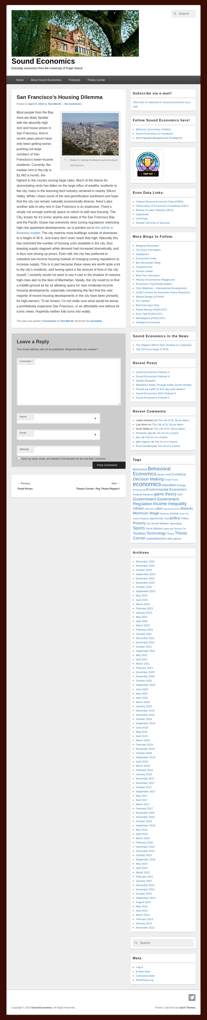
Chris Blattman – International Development (161, 288)
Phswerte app (144, 433)
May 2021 (141, 655)
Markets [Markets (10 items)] (187, 508)
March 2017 (143, 804)
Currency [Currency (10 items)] (179, 474)
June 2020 (142, 689)
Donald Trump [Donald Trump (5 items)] (171, 479)
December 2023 (145, 578)
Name (23, 416)
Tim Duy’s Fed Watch (148, 249)
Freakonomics (144, 266)
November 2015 (145, 850)
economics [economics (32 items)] (147, 484)
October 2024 (144, 569)
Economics (49, 321)
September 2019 (145, 723)
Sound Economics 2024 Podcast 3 (156, 393)
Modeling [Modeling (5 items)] (164, 513)
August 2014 (143, 902)
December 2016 (145, 812)
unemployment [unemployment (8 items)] (156, 538)
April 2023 (142, 599)
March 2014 (143, 914)
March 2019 (143, 740)
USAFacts (142, 218)
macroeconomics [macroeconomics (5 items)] (172, 509)
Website (24, 449)
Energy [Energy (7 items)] (181, 485)
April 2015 (142, 867)
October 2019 (144, 719)
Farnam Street (144, 271)
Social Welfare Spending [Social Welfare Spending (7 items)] (166, 523)
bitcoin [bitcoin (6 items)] (160, 474)
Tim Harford (143, 300)
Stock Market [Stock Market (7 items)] (154, 528)
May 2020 (141, 693)
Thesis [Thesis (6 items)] (170, 533)
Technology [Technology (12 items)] (156, 533)
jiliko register (143, 441)
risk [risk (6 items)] (148, 523)
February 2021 (144, 667)
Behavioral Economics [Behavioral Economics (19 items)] (152, 471)
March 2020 (143, 702)
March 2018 (143, 765)
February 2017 (144, 808)
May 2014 (141, 906)
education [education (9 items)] (169, 485)
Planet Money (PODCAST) (151, 309)
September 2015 (145, 859)
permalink (96, 321)
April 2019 (142, 736)
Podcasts (74, 80)
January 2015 (144, 880)
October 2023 (144, 586)
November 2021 (145, 642)
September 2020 (145, 684)
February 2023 (144, 608)
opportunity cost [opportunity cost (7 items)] (159, 518)
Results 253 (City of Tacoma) (153, 222)
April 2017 (142, 800)
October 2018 (144, 753)
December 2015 (145, 846)
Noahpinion (142, 254)
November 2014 (145, 889)
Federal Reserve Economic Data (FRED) (160, 201)
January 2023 (144, 612)
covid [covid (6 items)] (168, 474)
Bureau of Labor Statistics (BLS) (154, 210)
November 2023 (145, 582)
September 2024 (145, 574)
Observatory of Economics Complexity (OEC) (162, 205)
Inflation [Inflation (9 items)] (138, 508)
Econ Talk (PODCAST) (149, 313)
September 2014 (145, 897)
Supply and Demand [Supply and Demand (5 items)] (172, 528)
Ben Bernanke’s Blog (148, 262)
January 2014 (144, 923)
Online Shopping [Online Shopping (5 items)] (141, 518)
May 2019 (141, 731)
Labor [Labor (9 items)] (158, 508)
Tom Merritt (54, 104)
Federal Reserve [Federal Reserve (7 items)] (143, 494)
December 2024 (145, 561)
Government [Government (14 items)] (144, 499)
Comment (26, 361)
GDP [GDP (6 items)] (180, 494)
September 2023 (145, 591)
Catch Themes (187, 1007)
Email (23, 432)
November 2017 (145, 783)
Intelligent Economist (148, 322)
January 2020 (144, 706)
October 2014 (144, 893)
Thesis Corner (96, 80)
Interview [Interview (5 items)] (149, 509)
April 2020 (142, 697)
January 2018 (144, 774)
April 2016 (142, 834)
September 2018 (145, 757)
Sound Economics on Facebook (154, 133)
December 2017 (145, 778)
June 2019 (142, 727)
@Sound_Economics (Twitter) (153, 129)
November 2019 (145, 714)
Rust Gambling (144, 445)
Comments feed (145, 975)
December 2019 (145, 710)
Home (19, 80)
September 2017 (145, 791)
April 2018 (142, 761)
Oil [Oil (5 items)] (187, 513)
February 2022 (144, 629)
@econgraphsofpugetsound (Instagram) (159, 137)
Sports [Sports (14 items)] (139, 528)
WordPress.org (144, 980)
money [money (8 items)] (174, 513)
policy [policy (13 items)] (175, 518)
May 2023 (141, 595)
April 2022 (142, 621)
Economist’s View (146, 258)
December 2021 (145, 638)
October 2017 (144, 787)
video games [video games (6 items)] (174, 538)
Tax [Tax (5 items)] (184, 528)
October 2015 (144, 855)
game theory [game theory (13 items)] (165, 494)
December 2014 (145, 885)
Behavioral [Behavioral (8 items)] (140, 469)
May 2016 (141, 829)
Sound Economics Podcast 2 (152, 397)
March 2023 (143, 604)
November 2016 (145, 817)
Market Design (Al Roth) (150, 296)
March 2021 (143, 663)
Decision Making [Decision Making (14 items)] (148, 479)
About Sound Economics (46, 80)
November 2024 (145, 565)
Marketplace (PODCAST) (150, 318)
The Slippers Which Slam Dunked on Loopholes (164, 345)
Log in (139, 967)
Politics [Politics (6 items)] (185, 518)
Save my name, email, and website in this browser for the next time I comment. (63, 458)
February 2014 (144, 919)
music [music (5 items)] (182, 513)
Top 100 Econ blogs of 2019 (152, 349)
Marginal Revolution (147, 245)
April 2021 (142, 659)
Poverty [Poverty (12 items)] (139, 523)
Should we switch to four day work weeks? (160, 389)
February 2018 (144, 770)
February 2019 (144, 744)
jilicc (138, 437)
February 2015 (144, 876)
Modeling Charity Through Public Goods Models (164, 384)
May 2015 (141, 863)
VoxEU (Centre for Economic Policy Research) (163, 292)
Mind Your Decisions (148, 275)
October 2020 (144, 680)
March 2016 (143, 838)
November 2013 (145, 927)
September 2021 (145, 650)
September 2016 (145, 825)
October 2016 (144, 821)
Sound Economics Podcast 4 (152, 372)
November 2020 (145, 676)
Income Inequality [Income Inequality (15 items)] (170, 503)
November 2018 (145, 748)
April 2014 (142, 910)
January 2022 (144, 633)
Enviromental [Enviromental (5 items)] (139, 490)
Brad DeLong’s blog (147, 305)
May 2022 (141, 616)
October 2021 (144, 646)
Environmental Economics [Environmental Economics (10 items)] (166, 489)
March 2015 (143, 872)
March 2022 (143, 625)
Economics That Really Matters (154, 283)
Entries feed (143, 971)
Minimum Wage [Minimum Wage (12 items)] (146, 513)
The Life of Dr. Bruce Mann (173, 420)
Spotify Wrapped (145, 380)
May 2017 (141, 795)
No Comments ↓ (74, 104)
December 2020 (145, 672)
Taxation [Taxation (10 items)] (139, 533)
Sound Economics (43, 61)
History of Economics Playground (155, 279)
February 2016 (144, 842)
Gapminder (142, 214)
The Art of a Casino (167, 433)
